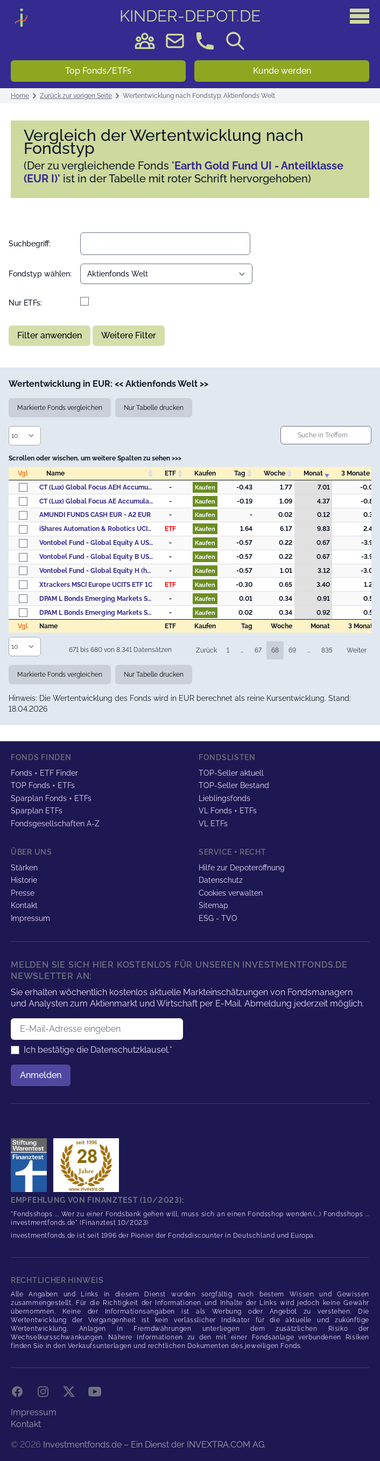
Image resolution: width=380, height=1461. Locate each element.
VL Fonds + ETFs (228, 810)
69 (292, 650)
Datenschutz (221, 880)
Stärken (24, 867)
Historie (24, 880)
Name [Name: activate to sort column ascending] (55, 473)
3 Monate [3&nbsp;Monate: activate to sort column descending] (355, 473)
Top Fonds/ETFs (98, 71)
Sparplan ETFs (36, 810)
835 (327, 650)
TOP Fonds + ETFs (43, 785)
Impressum (30, 918)
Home (20, 96)
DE (190, 15)
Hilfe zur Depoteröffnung (242, 867)
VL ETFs (213, 823)
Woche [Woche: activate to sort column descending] (274, 473)
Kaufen (205, 487)
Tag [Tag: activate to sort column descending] (239, 473)
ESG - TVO (218, 918)
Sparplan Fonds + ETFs (51, 798)
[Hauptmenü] (359, 16)
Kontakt (24, 905)
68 (275, 650)
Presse (22, 893)
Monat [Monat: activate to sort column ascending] (313, 473)
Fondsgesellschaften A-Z (55, 823)
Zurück (206, 650)
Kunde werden (282, 71)
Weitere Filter (128, 335)
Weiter (357, 650)
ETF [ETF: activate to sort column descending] (170, 473)
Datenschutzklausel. (130, 1050)
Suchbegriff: (30, 243)
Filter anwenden (49, 335)
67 (258, 650)
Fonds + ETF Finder (44, 773)
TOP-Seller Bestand (234, 785)
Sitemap (213, 905)
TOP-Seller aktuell (231, 773)
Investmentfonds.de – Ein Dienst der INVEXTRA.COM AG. (154, 1444)
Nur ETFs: (25, 303)
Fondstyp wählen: (40, 273)
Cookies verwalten (231, 893)
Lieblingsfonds (224, 798)
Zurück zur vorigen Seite (76, 96)
